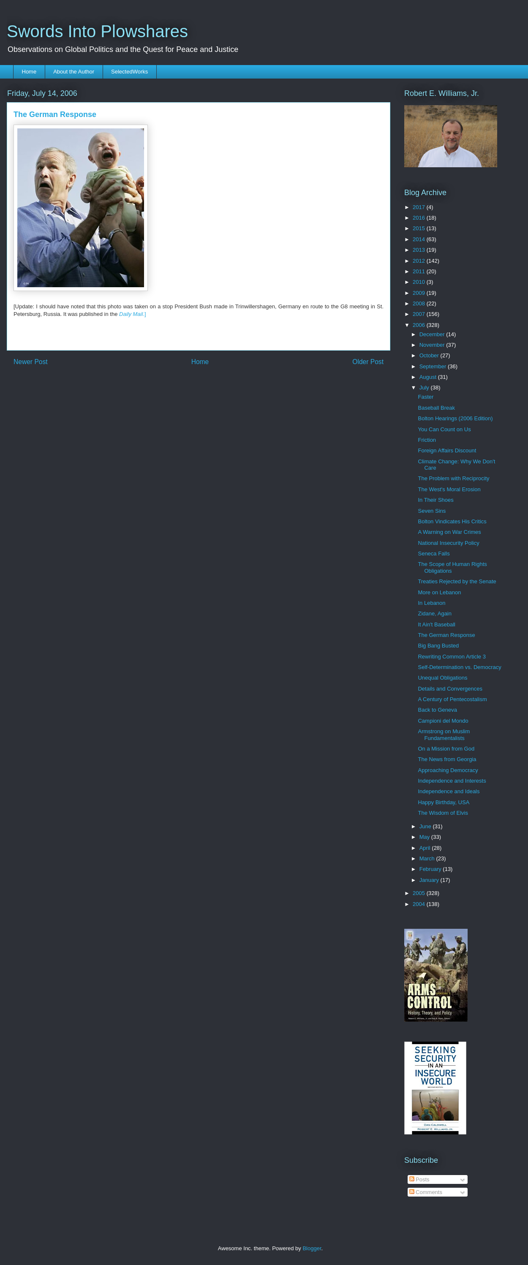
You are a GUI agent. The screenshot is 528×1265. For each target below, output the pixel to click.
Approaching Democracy (448, 770)
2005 (420, 893)
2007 (420, 314)
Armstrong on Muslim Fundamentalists (444, 734)
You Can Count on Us (444, 429)
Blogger (311, 1248)
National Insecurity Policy (448, 543)
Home (29, 71)
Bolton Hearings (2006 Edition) (455, 418)
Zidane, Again (435, 613)
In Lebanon (431, 603)
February (431, 869)
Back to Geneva (437, 710)
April (425, 848)
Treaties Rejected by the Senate (457, 581)
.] (132, 314)
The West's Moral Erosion (449, 489)
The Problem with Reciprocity (453, 478)
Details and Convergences (450, 689)
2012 (420, 261)
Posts (419, 1179)
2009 (420, 293)
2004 (420, 904)
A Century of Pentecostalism (452, 699)
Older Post (368, 361)
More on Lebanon (439, 592)
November (432, 345)
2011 (420, 271)
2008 (420, 303)
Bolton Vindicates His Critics (452, 521)
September (433, 366)
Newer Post (31, 361)
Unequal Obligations (442, 678)
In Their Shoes (435, 500)
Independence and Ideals (448, 791)
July (425, 387)
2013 (420, 250)
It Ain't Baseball (436, 624)
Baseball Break (436, 408)
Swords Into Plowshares (97, 31)
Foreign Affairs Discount (447, 450)
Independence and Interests (452, 781)
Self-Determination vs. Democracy (459, 667)
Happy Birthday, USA (443, 802)
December (432, 334)
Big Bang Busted (438, 645)
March (427, 858)
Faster (425, 397)
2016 (420, 218)
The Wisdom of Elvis (443, 813)
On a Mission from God (446, 748)
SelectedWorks (129, 71)
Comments (425, 1192)
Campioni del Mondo (443, 721)
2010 (420, 282)
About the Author (73, 71)
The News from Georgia (447, 759)
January (430, 880)
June (426, 826)
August (428, 377)
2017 (420, 207)
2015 (420, 228)
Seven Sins (432, 511)
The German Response (446, 635)
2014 (420, 239)
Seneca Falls (433, 553)
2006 (420, 325)
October (430, 355)
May (425, 837)
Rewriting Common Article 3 (451, 656)
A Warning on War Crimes (449, 532)
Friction (427, 440)
